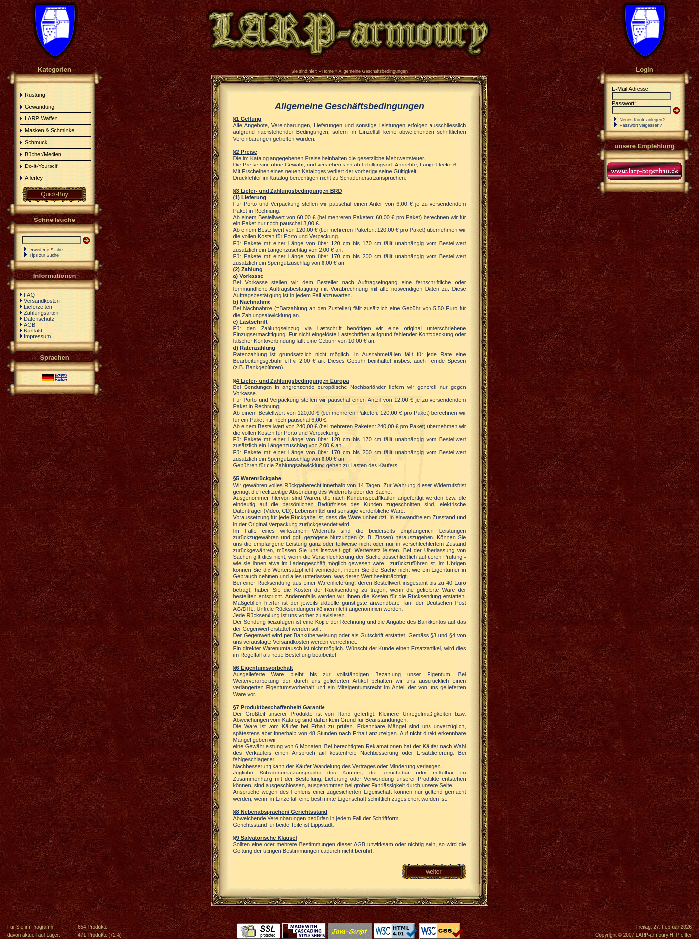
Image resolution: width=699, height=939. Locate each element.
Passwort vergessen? (641, 125)
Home (328, 71)
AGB (29, 325)
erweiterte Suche (46, 249)
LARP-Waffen (41, 118)
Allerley (34, 178)
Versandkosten (42, 301)
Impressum (37, 336)
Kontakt (33, 330)
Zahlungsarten (41, 313)
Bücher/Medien (43, 154)
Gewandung (39, 107)
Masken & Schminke (49, 130)
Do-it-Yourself (41, 166)
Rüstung (35, 95)
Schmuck (36, 142)
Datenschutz (39, 319)
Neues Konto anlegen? (642, 119)
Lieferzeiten (38, 307)
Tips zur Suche (44, 255)
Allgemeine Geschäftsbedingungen (373, 71)
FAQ (29, 295)
